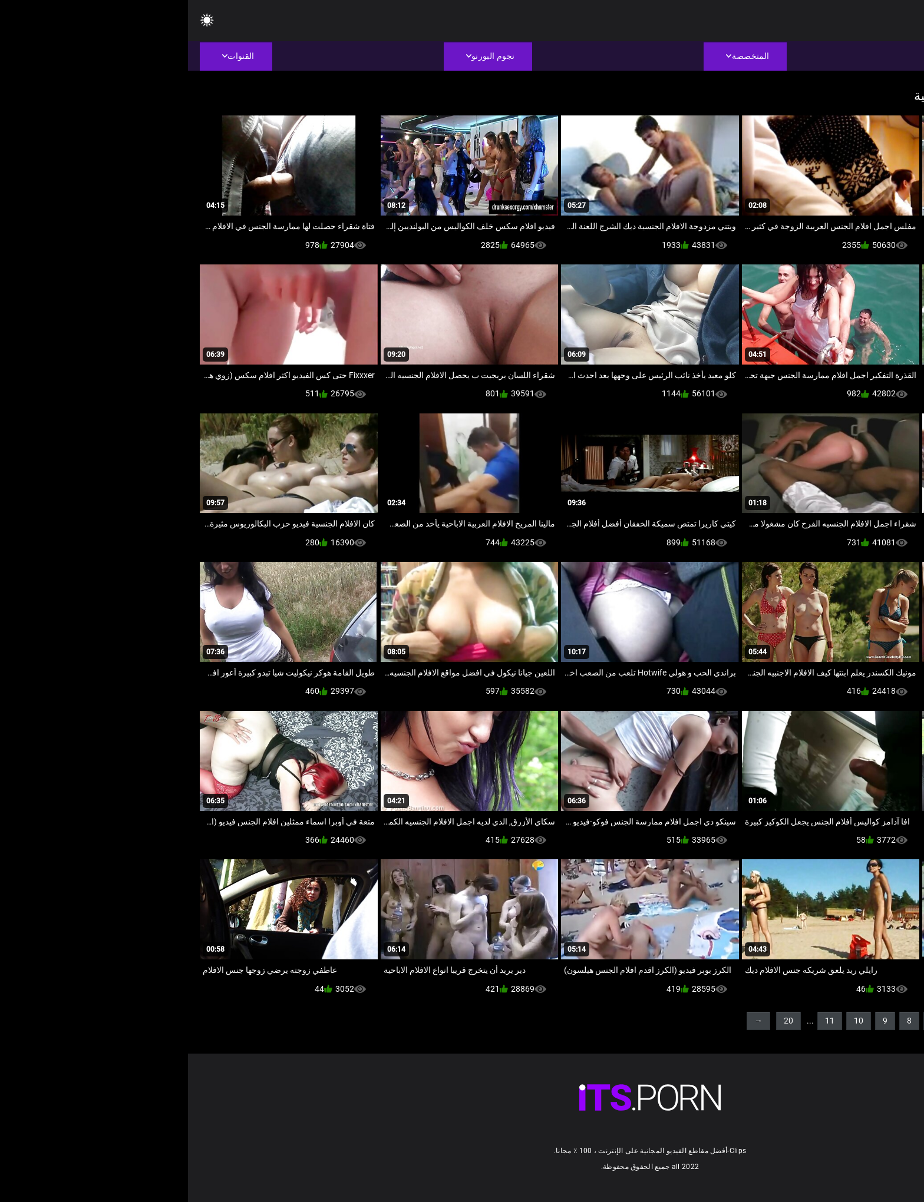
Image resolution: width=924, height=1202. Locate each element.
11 (641, 1020)
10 (670, 1020)
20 (600, 1020)
